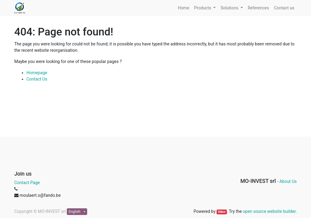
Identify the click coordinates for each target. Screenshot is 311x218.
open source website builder (269, 211)
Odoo (221, 212)
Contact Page (27, 182)
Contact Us (36, 79)
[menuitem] (183, 8)
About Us (288, 181)
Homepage (36, 72)
